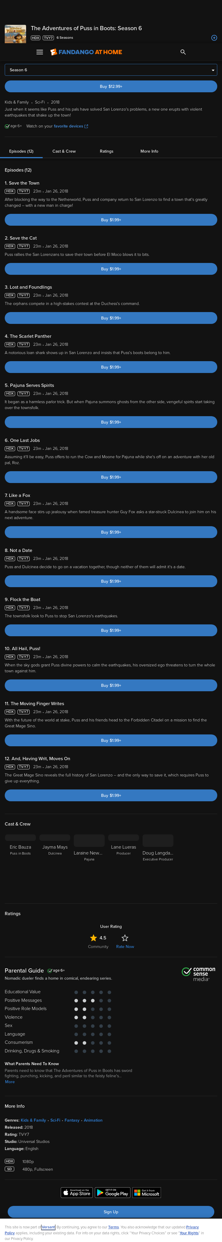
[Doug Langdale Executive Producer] (158, 822)
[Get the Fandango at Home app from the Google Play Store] (113, 1150)
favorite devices (71, 82)
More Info (149, 108)
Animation (93, 1077)
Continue (132, 1232)
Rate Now (125, 903)
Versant (48, 1184)
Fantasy (72, 1077)
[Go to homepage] (86, 9)
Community (98, 903)
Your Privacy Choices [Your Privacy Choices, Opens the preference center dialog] (88, 1232)
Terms (113, 1184)
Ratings (107, 108)
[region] (111, 1208)
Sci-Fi (55, 1077)
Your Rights (189, 1190)
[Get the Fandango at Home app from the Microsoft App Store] (146, 1150)
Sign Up (111, 1168)
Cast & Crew (64, 108)
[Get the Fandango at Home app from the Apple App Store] (76, 1150)
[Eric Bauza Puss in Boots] (20, 822)
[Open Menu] (40, 9)
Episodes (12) (21, 108)
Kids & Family (33, 1077)
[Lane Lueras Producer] (123, 822)
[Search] (183, 9)
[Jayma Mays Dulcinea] (55, 822)
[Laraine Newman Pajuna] (89, 822)
